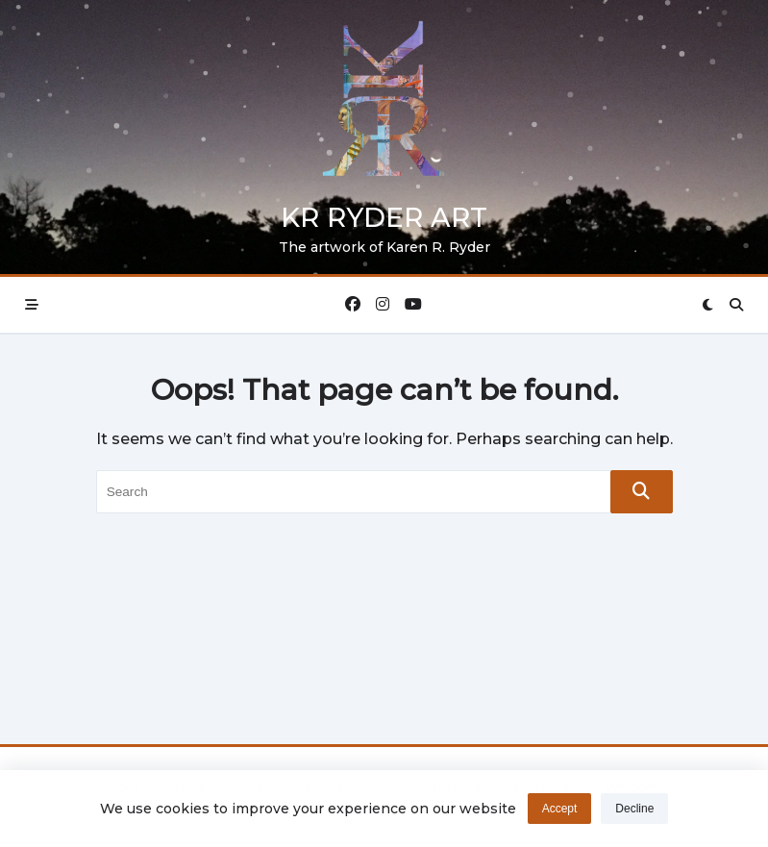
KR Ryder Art (384, 217)
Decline (634, 809)
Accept (560, 809)
